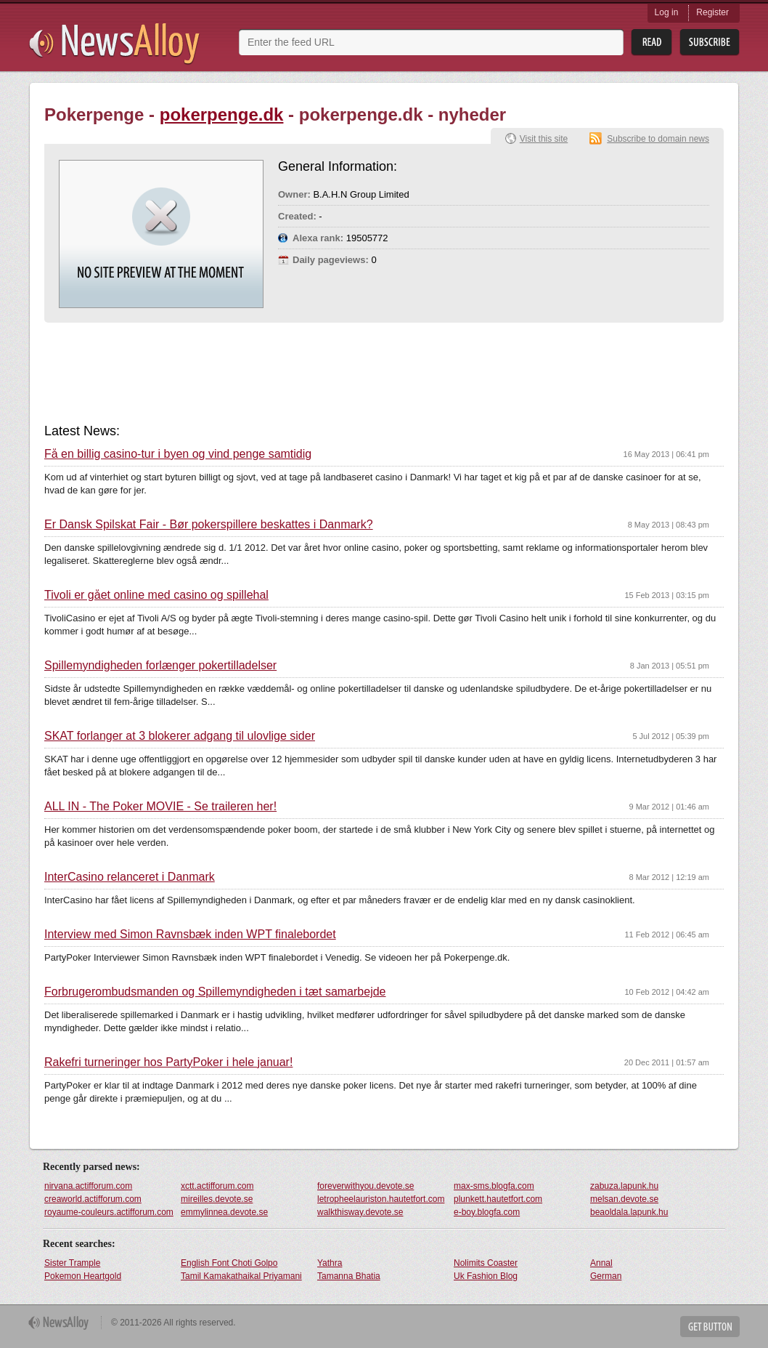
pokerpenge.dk (222, 114)
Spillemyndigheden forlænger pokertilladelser (160, 665)
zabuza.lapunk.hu (624, 1186)
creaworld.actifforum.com (93, 1199)
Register (712, 12)
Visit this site (544, 139)
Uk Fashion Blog (486, 1276)
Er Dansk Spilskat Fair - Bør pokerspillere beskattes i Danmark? (208, 524)
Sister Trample (72, 1263)
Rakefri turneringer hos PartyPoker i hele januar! (168, 1062)
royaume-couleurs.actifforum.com (108, 1212)
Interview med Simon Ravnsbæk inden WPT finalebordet (190, 934)
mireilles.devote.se (217, 1199)
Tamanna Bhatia (348, 1276)
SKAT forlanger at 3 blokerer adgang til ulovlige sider (179, 736)
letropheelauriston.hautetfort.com (380, 1199)
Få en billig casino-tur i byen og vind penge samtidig (177, 454)
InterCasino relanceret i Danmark (129, 877)
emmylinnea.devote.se (224, 1212)
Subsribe (709, 42)
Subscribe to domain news (658, 139)
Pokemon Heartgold (82, 1276)
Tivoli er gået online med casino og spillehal (156, 595)
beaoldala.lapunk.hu (629, 1212)
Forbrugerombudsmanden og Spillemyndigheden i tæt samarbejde (215, 992)
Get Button (710, 1326)
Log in (667, 12)
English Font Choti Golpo (229, 1263)
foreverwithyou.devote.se (365, 1186)
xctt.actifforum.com (217, 1186)
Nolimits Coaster (486, 1263)
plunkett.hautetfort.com (498, 1199)
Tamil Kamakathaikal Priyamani (241, 1276)
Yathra (329, 1263)
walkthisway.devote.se (360, 1212)
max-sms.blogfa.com (494, 1186)
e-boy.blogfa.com (487, 1212)
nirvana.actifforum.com (88, 1186)
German (605, 1276)
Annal (601, 1263)
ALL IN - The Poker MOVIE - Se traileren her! (160, 806)
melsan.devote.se (624, 1199)
